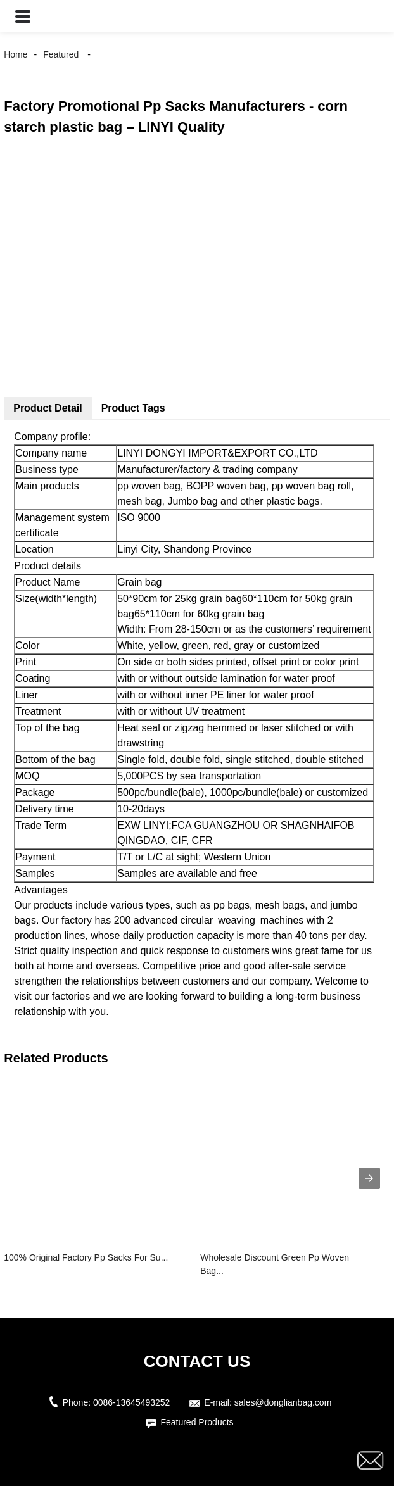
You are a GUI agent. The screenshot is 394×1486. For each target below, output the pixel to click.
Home (15, 54)
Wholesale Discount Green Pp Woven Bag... (274, 1264)
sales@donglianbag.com (283, 1402)
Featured (61, 54)
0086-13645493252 (131, 1402)
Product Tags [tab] (133, 408)
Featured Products (196, 1422)
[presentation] (369, 1178)
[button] (23, 16)
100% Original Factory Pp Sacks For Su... (86, 1257)
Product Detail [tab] (47, 408)
